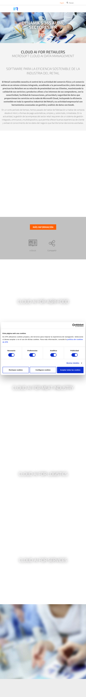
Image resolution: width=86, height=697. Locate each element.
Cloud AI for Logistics (43, 474)
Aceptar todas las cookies (70, 370)
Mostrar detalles (72, 363)
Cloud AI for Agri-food (43, 302)
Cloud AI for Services (43, 560)
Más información (43, 227)
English (62, 3)
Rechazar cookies (16, 370)
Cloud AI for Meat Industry (43, 388)
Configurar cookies (43, 370)
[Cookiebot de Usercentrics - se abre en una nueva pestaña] (73, 325)
